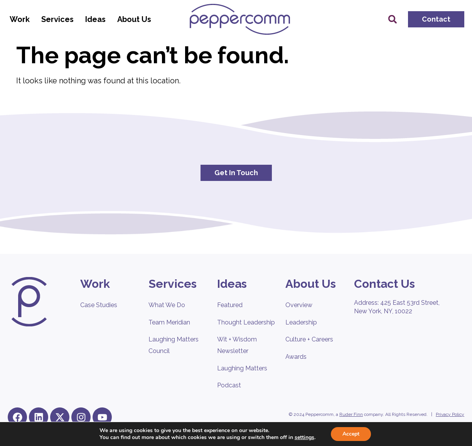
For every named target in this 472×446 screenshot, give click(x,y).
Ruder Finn (351, 414)
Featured (230, 305)
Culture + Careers (309, 339)
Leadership (301, 322)
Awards (296, 356)
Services (59, 19)
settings (304, 437)
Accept (350, 434)
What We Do (166, 305)
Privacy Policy (450, 414)
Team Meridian (169, 322)
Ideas (97, 19)
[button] (392, 19)
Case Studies (98, 305)
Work (22, 19)
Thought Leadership (246, 322)
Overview (298, 305)
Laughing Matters (242, 368)
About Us (136, 19)
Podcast (229, 385)
